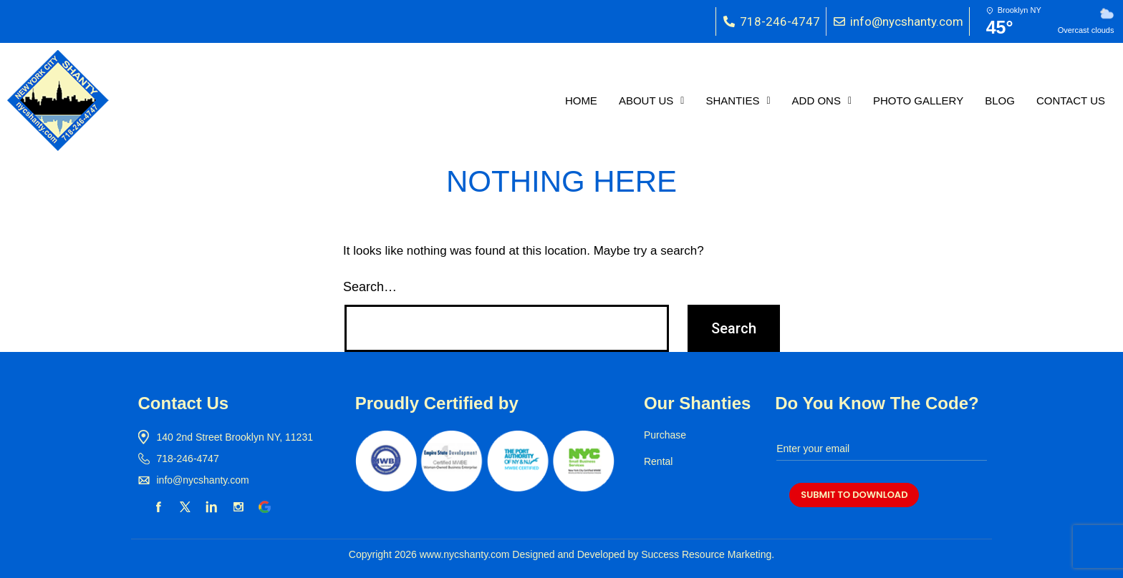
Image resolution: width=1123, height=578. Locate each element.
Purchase (665, 435)
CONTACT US (1070, 100)
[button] (651, 100)
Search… (370, 287)
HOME (581, 100)
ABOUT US (652, 100)
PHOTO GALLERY (918, 100)
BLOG (1000, 100)
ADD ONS (822, 100)
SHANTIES (737, 100)
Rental (658, 461)
